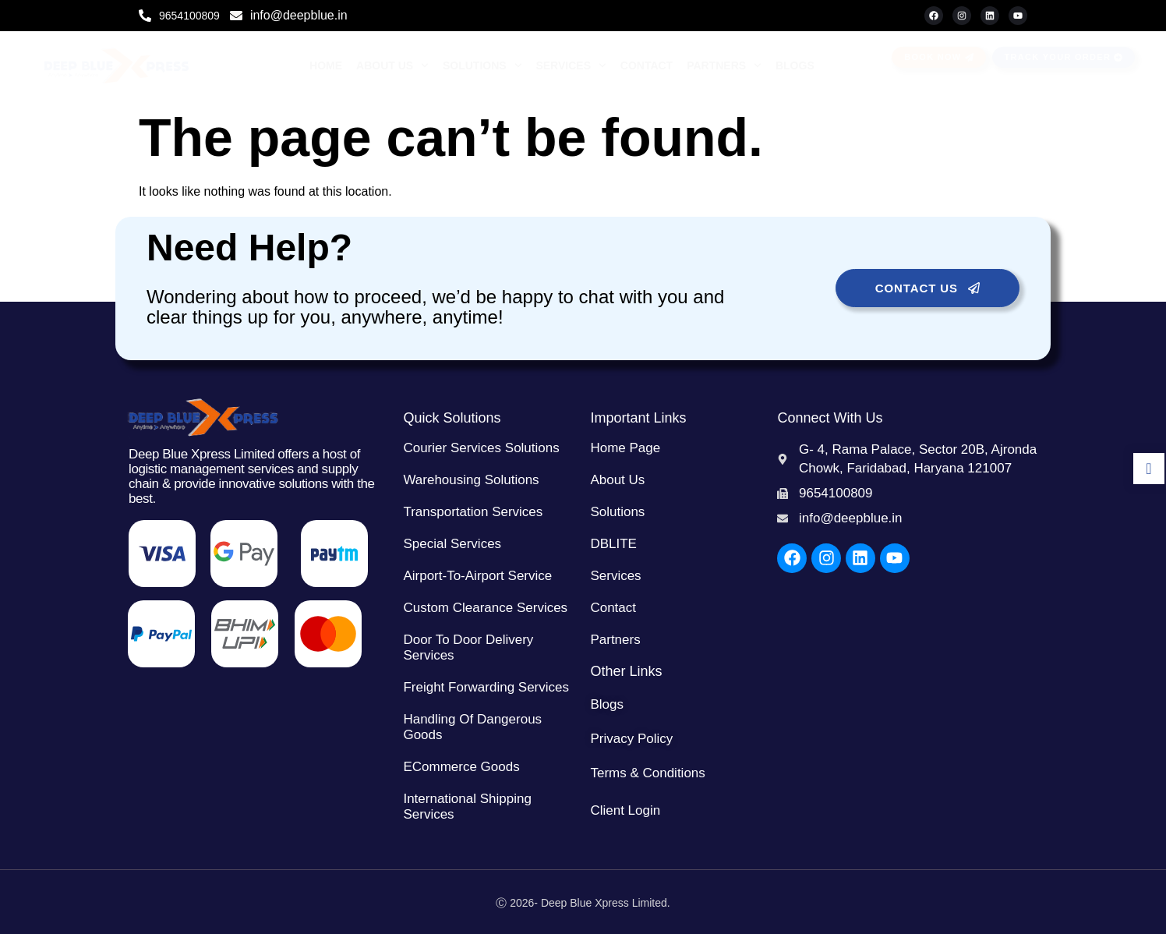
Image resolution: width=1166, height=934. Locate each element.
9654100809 (189, 15)
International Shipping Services (467, 806)
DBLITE (613, 543)
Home (325, 65)
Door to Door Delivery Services (468, 647)
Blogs (795, 65)
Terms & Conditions (647, 773)
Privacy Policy (631, 738)
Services (570, 65)
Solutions (482, 65)
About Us (392, 65)
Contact (646, 65)
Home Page (625, 447)
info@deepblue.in (299, 15)
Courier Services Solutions (481, 447)
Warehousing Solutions (471, 479)
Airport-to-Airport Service (477, 575)
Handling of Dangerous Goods (472, 727)
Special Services (452, 543)
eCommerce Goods (461, 766)
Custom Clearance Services (485, 607)
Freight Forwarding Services (486, 687)
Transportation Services (472, 511)
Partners (724, 65)
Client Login (625, 810)
